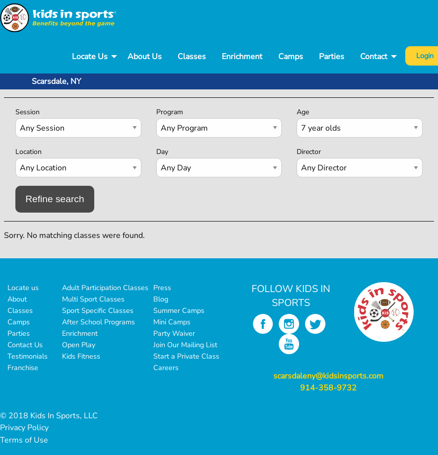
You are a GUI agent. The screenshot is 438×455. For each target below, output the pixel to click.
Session (27, 112)
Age (303, 112)
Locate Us (90, 56)
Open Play (78, 345)
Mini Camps (171, 322)
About (17, 299)
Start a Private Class (186, 356)
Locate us (23, 288)
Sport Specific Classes (97, 310)
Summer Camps (178, 310)
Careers (166, 368)
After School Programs (98, 322)
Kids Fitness (81, 356)
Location (28, 151)
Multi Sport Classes (93, 299)
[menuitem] (92, 57)
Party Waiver (174, 333)
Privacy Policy (24, 427)
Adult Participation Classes (105, 288)
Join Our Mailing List (185, 345)
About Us (144, 56)
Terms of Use (24, 440)
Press (162, 288)
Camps (290, 56)
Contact (373, 56)
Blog (160, 299)
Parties (331, 56)
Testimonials (27, 356)
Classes (192, 56)
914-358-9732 (328, 387)
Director (309, 151)
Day (162, 151)
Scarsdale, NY (56, 81)
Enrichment (242, 56)
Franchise (22, 368)
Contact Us (25, 345)
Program (169, 112)
